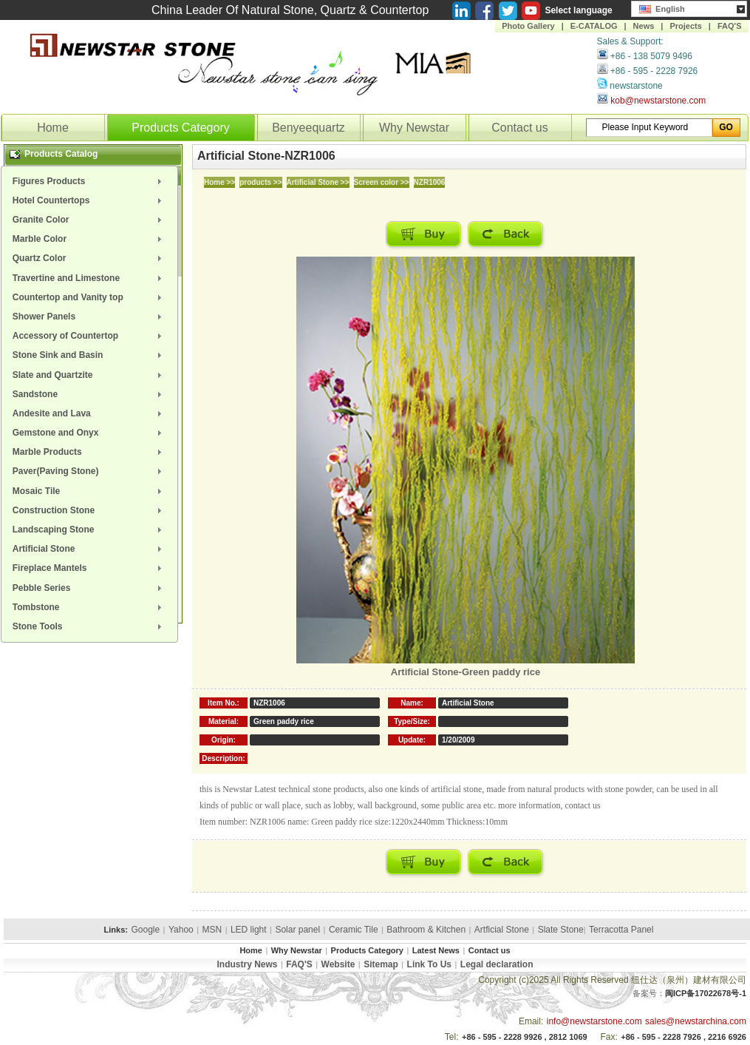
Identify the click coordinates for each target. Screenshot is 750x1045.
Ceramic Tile (353, 929)
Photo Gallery (528, 25)
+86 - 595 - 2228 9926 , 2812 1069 (524, 1036)
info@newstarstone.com (594, 1021)
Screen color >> (381, 182)
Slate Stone (561, 929)
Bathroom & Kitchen (426, 929)
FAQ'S (729, 25)
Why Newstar (414, 127)
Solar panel (297, 929)
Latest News (436, 950)
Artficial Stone (501, 929)
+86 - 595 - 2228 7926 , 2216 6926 (683, 1036)
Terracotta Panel (621, 929)
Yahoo (181, 929)
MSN (212, 929)
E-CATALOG (594, 25)
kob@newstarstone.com (658, 100)
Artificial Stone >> (318, 182)
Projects (685, 25)
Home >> (219, 182)
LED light (249, 929)
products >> (260, 182)
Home (53, 127)
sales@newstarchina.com (695, 1021)
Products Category (181, 127)
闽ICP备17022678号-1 (705, 993)
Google (145, 929)
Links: (116, 929)
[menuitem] (89, 181)
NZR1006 (430, 182)
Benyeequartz (308, 127)
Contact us (519, 127)
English (662, 7)
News (644, 25)
